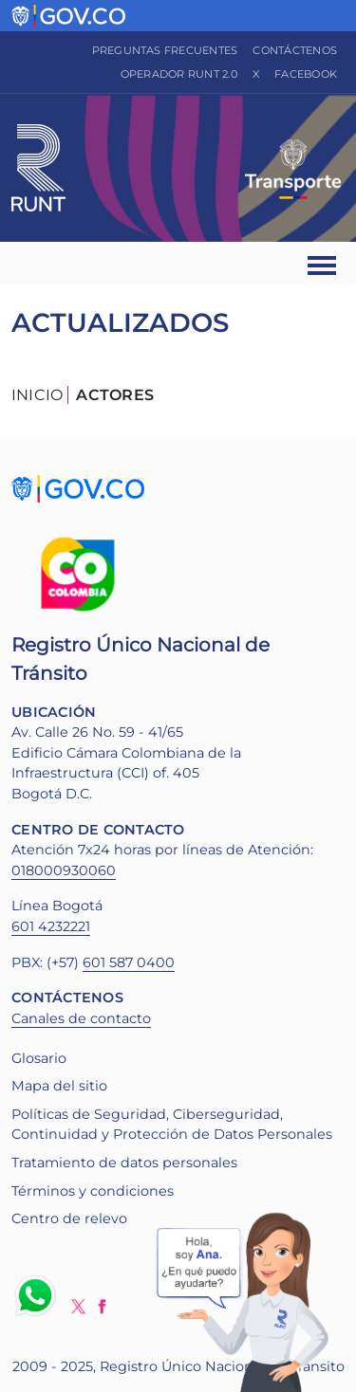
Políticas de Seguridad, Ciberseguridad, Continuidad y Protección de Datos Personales (171, 1125)
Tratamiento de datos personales (124, 1162)
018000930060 (63, 870)
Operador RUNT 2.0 (179, 74)
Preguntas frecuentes (165, 50)
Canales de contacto (81, 1018)
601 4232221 (50, 926)
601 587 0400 (129, 962)
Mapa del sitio (59, 1085)
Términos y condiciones (92, 1191)
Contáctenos (295, 50)
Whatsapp (38, 1295)
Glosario (38, 1058)
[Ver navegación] (323, 263)
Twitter (78, 1306)
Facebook (305, 74)
